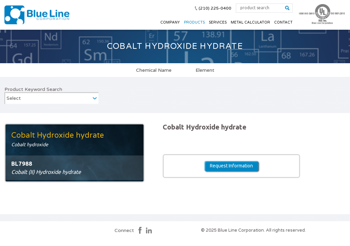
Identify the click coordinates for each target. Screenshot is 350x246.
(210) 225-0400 (215, 8)
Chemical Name (154, 70)
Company (170, 22)
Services (218, 22)
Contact (283, 22)
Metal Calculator (250, 22)
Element (205, 70)
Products (194, 22)
